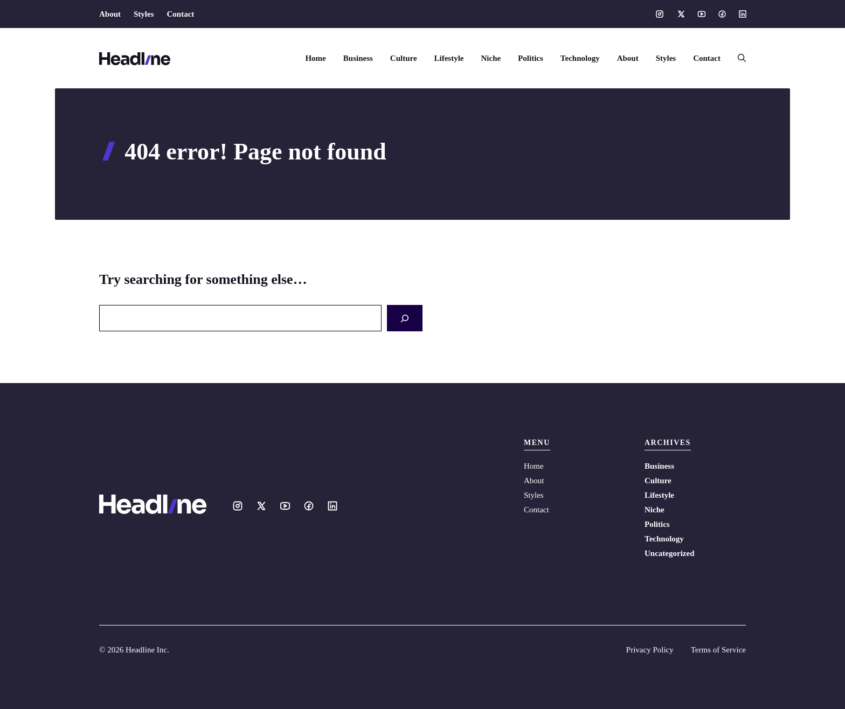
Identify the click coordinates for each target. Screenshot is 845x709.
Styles (144, 14)
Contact (181, 14)
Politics (530, 58)
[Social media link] (659, 14)
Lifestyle (449, 58)
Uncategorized (669, 553)
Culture (403, 58)
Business (358, 58)
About (110, 14)
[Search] (404, 318)
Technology (580, 58)
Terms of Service (718, 649)
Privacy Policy (650, 649)
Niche (491, 58)
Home (315, 58)
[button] (737, 58)
